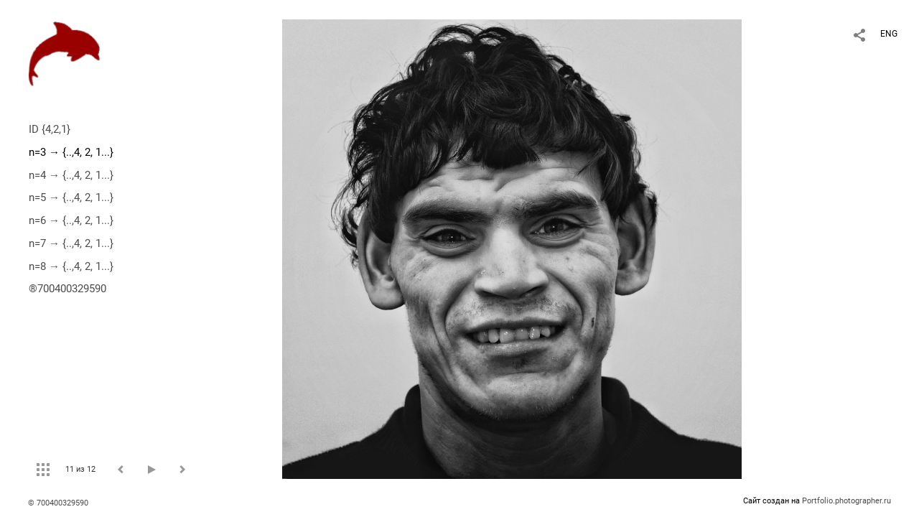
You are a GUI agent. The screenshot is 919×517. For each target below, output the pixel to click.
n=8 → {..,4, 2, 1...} (71, 266)
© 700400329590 (58, 503)
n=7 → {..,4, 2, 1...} (71, 243)
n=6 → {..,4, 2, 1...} (71, 220)
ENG (888, 34)
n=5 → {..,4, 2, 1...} (71, 197)
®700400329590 (67, 288)
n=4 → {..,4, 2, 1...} (71, 175)
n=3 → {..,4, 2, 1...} (71, 152)
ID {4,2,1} (49, 129)
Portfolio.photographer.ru (846, 501)
